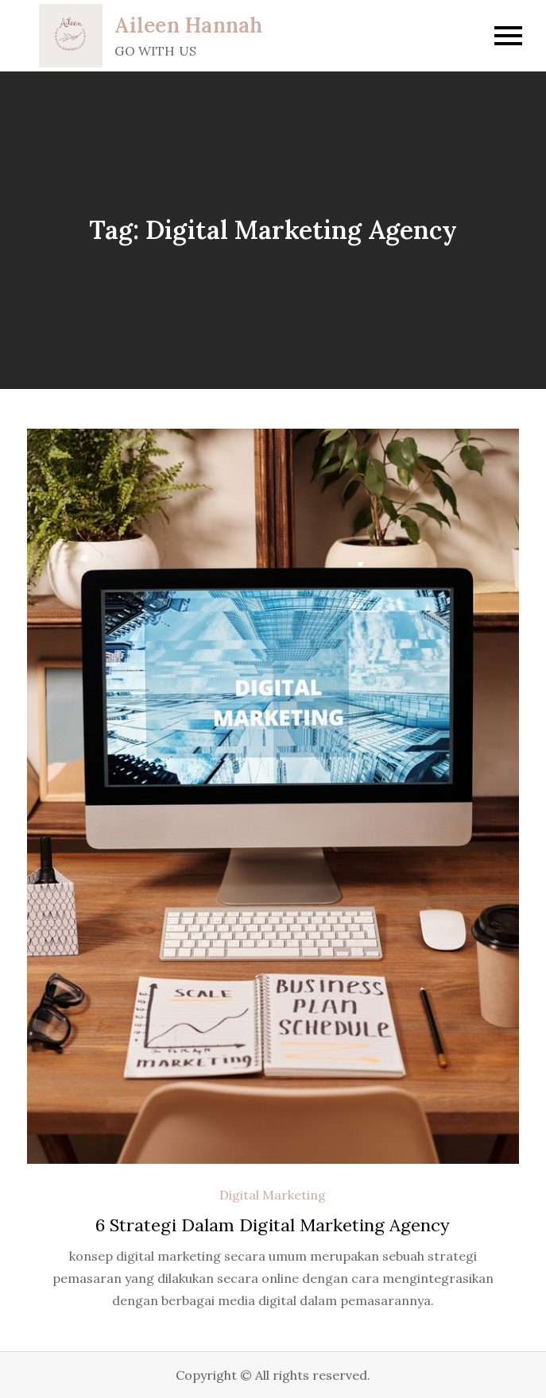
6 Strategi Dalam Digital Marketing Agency (272, 1225)
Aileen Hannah (188, 25)
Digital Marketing (272, 1195)
